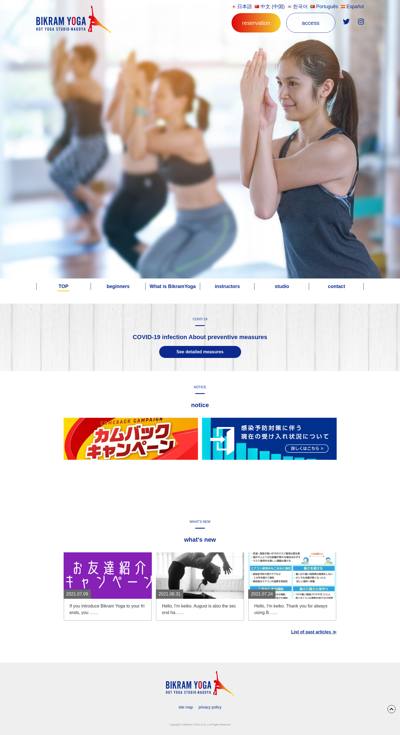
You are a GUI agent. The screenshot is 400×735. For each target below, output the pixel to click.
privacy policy (209, 707)
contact (336, 286)
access (310, 23)
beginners (117, 286)
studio (282, 286)
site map (186, 707)
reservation (256, 23)
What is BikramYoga (173, 286)
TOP (64, 286)
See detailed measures (200, 351)
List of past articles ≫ (313, 632)
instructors (227, 286)
